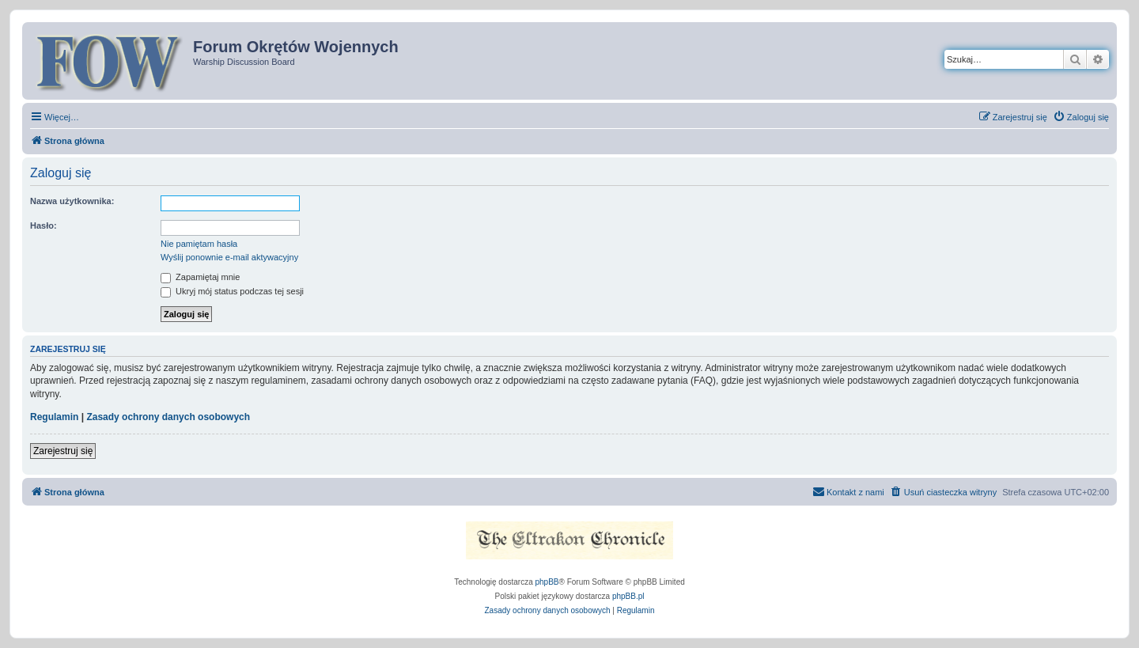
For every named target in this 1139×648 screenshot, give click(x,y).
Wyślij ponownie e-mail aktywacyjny (229, 257)
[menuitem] (1081, 117)
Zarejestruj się (63, 451)
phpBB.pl (628, 596)
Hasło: (43, 225)
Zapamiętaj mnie (200, 277)
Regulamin (54, 417)
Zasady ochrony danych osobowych (168, 417)
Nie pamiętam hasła (199, 243)
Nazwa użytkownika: (72, 201)
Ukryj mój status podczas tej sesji (232, 291)
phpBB (547, 582)
